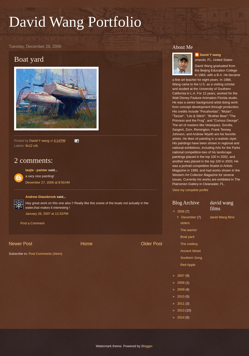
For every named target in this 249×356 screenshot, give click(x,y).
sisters (185, 223)
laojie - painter (36, 170)
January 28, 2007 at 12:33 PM (46, 214)
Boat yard (187, 237)
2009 (181, 289)
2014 (181, 317)
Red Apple (187, 265)
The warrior (188, 230)
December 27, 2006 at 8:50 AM (47, 182)
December (189, 217)
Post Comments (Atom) (45, 254)
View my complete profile (190, 190)
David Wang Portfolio (75, 21)
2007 (181, 275)
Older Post (151, 243)
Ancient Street (190, 251)
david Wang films (222, 217)
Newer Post (20, 243)
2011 (181, 303)
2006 (181, 211)
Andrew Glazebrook (40, 197)
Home (86, 243)
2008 (181, 282)
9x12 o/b (31, 146)
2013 (181, 310)
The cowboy (189, 244)
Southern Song (191, 258)
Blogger (146, 346)
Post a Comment (32, 223)
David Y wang (210, 55)
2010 (181, 296)
